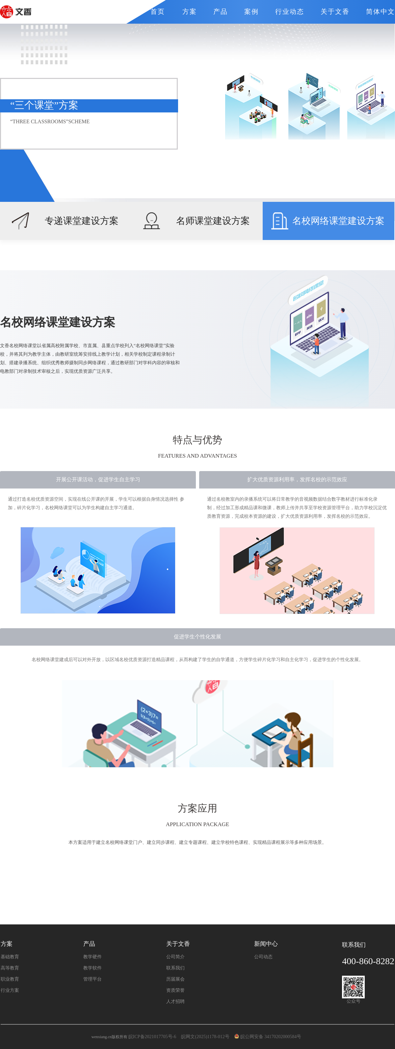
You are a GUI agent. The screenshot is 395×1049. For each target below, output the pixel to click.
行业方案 (10, 990)
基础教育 (10, 957)
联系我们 (175, 968)
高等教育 (10, 968)
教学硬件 (92, 957)
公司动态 (263, 957)
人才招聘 (175, 1001)
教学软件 (92, 968)
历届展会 (175, 979)
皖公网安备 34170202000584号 (268, 1036)
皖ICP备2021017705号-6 (152, 1036)
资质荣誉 (175, 990)
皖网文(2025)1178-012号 (205, 1036)
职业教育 (10, 979)
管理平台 (92, 979)
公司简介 (175, 957)
